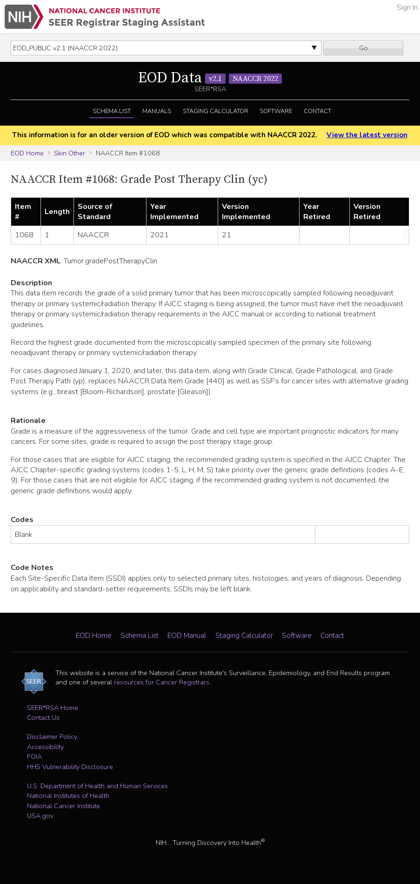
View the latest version (367, 135)
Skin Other (69, 153)
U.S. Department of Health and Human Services (97, 785)
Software (276, 111)
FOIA (34, 756)
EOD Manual (186, 635)
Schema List (112, 111)
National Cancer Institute (63, 805)
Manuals (156, 111)
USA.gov (40, 815)
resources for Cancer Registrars (161, 682)
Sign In (407, 7)
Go (363, 48)
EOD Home (27, 153)
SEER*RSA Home (52, 707)
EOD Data (210, 78)
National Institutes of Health (68, 795)
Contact (317, 111)
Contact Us (43, 717)
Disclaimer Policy (52, 736)
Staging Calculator (215, 111)
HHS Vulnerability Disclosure (70, 766)
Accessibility (45, 746)
